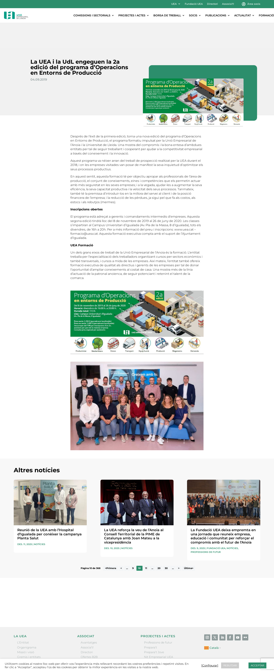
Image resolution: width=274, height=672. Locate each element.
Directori (212, 3)
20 (159, 543)
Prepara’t (150, 622)
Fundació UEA (194, 3)
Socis (193, 15)
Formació (266, 15)
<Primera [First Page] (110, 543)
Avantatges (89, 617)
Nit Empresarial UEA (158, 632)
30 (166, 543)
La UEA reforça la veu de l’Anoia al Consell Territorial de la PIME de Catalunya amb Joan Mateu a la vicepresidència (133, 511)
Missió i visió (25, 627)
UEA (174, 3)
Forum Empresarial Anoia (162, 636)
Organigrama (26, 622)
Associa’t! (228, 3)
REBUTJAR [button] (230, 665)
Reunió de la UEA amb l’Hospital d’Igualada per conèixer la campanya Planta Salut (49, 509)
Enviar (251, 586)
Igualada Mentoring (158, 641)
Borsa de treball (167, 15)
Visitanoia (151, 646)
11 (146, 543)
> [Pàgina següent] (178, 543)
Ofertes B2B (89, 632)
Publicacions (215, 15)
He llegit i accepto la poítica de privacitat (191, 579)
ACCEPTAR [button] (257, 665)
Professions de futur (206, 526)
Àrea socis (253, 3)
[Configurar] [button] (209, 665)
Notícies (39, 519)
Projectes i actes (131, 15)
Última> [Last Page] (188, 543)
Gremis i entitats (29, 632)
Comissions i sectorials (91, 15)
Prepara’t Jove (154, 627)
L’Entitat (23, 617)
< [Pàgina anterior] (121, 543)
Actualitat (242, 15)
